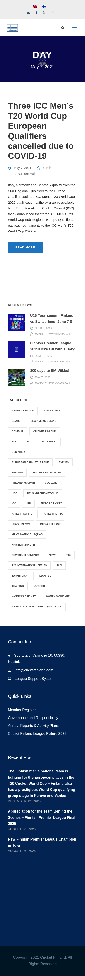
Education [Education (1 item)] (49, 441)
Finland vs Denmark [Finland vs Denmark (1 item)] (47, 472)
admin (47, 168)
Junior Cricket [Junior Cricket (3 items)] (51, 503)
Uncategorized (24, 173)
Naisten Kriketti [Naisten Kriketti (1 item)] (23, 544)
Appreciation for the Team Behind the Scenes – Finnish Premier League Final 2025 (41, 817)
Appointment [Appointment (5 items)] (53, 410)
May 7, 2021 (22, 168)
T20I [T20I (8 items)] (59, 565)
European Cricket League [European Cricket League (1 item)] (30, 462)
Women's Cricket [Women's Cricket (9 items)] (57, 596)
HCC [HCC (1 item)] (14, 493)
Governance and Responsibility (33, 718)
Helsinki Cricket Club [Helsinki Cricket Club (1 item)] (42, 493)
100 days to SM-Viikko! (49, 371)
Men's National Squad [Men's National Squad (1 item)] (27, 534)
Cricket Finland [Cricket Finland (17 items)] (44, 431)
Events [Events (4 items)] (64, 462)
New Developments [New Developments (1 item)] (25, 555)
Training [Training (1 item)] (18, 586)
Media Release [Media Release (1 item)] (50, 524)
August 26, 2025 (22, 829)
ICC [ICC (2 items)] (14, 503)
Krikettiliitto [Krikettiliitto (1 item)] (53, 513)
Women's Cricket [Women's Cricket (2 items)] (24, 596)
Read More (25, 247)
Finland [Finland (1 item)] (17, 472)
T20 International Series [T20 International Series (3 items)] (29, 565)
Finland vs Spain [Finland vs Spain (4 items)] (23, 482)
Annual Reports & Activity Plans (33, 726)
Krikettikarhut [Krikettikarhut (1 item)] (23, 513)
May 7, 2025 (43, 377)
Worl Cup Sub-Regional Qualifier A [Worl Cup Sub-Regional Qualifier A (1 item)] (37, 606)
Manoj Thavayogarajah (52, 334)
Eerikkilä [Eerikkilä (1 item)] (18, 452)
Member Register (22, 710)
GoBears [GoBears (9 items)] (51, 482)
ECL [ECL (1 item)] (29, 441)
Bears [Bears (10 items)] (16, 421)
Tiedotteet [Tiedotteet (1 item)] (45, 575)
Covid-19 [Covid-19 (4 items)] (17, 431)
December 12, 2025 (24, 801)
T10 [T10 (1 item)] (68, 555)
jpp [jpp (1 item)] (28, 503)
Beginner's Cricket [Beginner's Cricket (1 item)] (44, 421)
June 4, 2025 (43, 328)
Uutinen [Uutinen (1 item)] (39, 586)
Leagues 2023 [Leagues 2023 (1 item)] (21, 524)
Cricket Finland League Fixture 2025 (37, 734)
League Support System (34, 679)
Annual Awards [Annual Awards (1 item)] (23, 410)
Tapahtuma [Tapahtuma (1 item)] (19, 575)
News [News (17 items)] (52, 555)
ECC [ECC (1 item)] (14, 441)
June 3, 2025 (43, 356)
